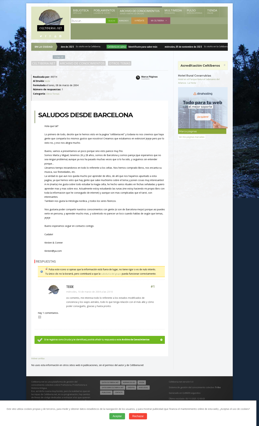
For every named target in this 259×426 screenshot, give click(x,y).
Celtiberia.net (43, 63)
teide (47, 80)
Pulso (194, 11)
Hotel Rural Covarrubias (195, 75)
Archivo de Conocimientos (140, 12)
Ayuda (146, 382)
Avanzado (124, 21)
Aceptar (117, 416)
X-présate (139, 20)
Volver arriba (38, 358)
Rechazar (138, 416)
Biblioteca (81, 11)
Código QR (59, 57)
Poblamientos (104, 11)
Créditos (135, 387)
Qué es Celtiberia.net (111, 382)
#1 (153, 286)
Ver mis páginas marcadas (192, 136)
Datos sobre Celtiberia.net (114, 387)
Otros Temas (118, 63)
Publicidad (107, 392)
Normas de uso (132, 382)
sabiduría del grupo (111, 273)
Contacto (120, 392)
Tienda (212, 11)
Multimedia (173, 11)
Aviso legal (148, 387)
